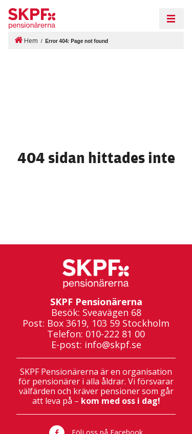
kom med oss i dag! (120, 400)
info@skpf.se (112, 344)
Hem (26, 40)
